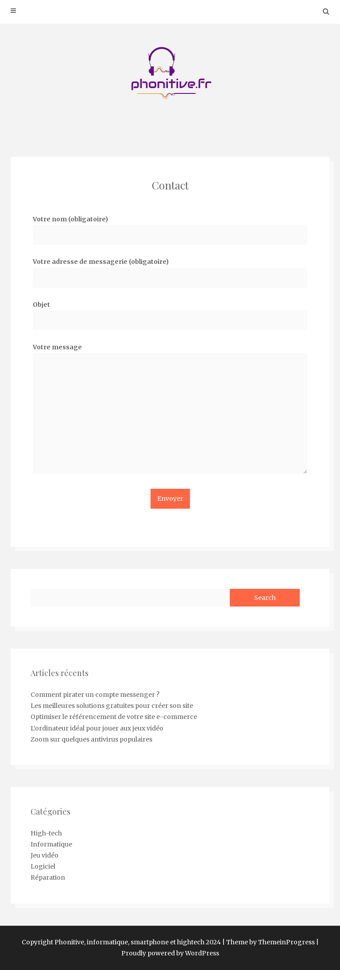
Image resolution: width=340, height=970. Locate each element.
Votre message (170, 411)
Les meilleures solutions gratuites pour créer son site (112, 706)
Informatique (51, 844)
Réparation (48, 877)
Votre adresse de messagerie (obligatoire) (170, 269)
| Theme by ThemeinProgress (268, 942)
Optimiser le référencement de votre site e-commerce (114, 717)
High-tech (46, 833)
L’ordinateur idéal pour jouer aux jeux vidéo (97, 728)
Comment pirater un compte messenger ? (95, 695)
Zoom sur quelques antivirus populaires (91, 739)
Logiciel (43, 866)
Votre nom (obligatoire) (170, 227)
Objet (170, 312)
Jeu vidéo (44, 855)
